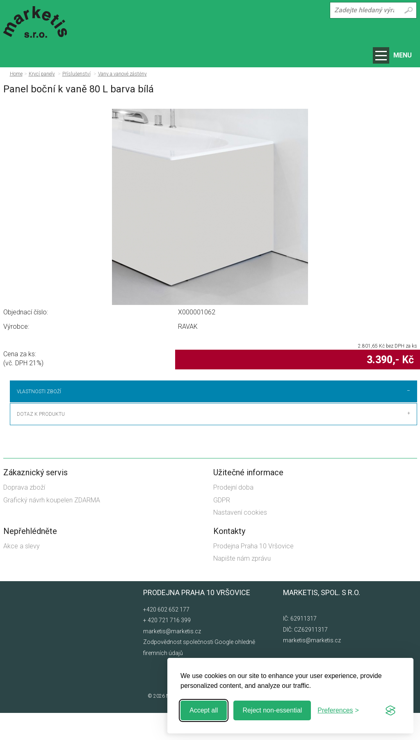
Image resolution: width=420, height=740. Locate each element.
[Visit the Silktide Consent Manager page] (390, 710)
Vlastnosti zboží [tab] (39, 391)
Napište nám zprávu (242, 585)
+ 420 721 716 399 (167, 647)
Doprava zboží (24, 515)
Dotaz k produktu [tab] (41, 441)
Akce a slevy (21, 573)
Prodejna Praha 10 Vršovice (253, 573)
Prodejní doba (233, 515)
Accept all (203, 710)
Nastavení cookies (240, 540)
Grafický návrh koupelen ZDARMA (51, 527)
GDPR (221, 527)
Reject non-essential (272, 710)
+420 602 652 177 (166, 636)
